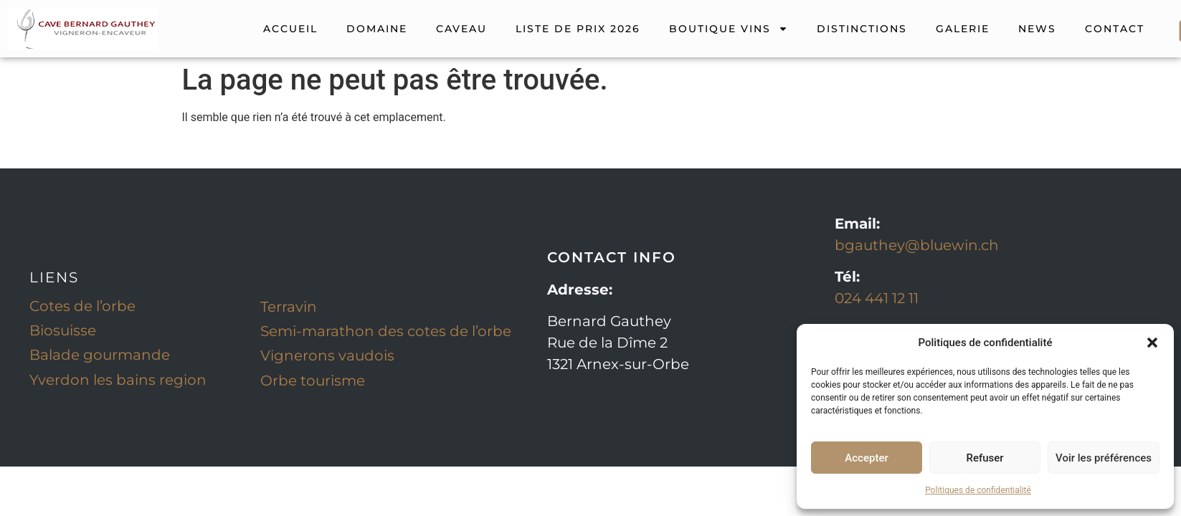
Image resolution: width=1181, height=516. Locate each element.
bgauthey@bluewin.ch (917, 245)
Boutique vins (728, 28)
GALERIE (963, 28)
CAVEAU (461, 28)
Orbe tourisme (312, 380)
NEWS (1037, 28)
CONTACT (1114, 28)
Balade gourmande (99, 354)
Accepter (866, 458)
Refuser (984, 458)
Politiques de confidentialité (978, 490)
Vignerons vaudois (327, 355)
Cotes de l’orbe (82, 306)
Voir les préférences (1104, 458)
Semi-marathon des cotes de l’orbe (385, 331)
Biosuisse (62, 330)
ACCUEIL (290, 28)
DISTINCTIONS (862, 28)
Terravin (288, 306)
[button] (1152, 342)
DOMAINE (376, 28)
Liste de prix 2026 (578, 28)
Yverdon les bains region (118, 379)
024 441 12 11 (877, 298)
